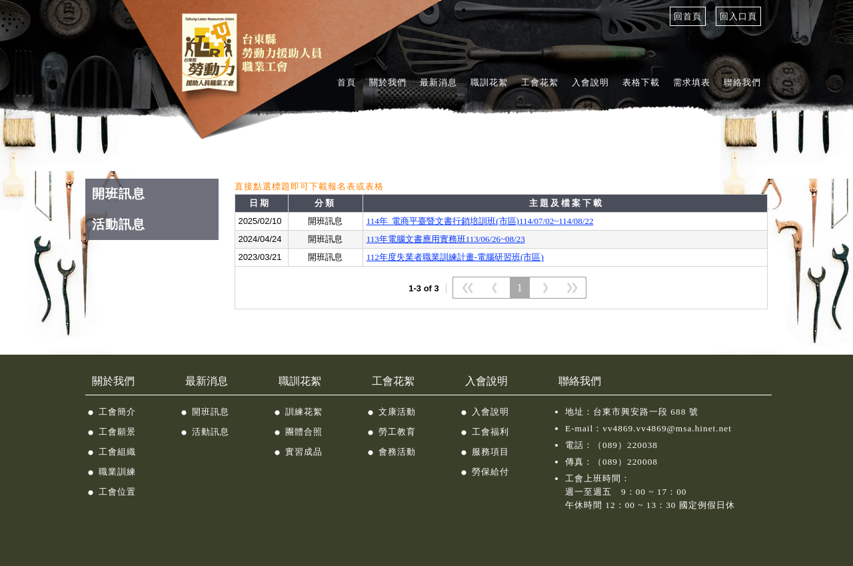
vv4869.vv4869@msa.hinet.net (667, 428)
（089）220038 (625, 445)
